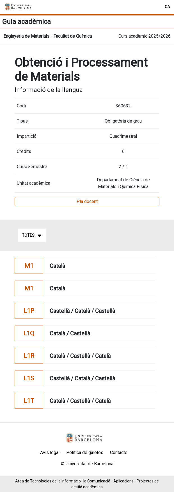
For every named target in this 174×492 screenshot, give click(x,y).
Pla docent (87, 201)
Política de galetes (84, 452)
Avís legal (49, 452)
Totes (32, 235)
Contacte (118, 452)
